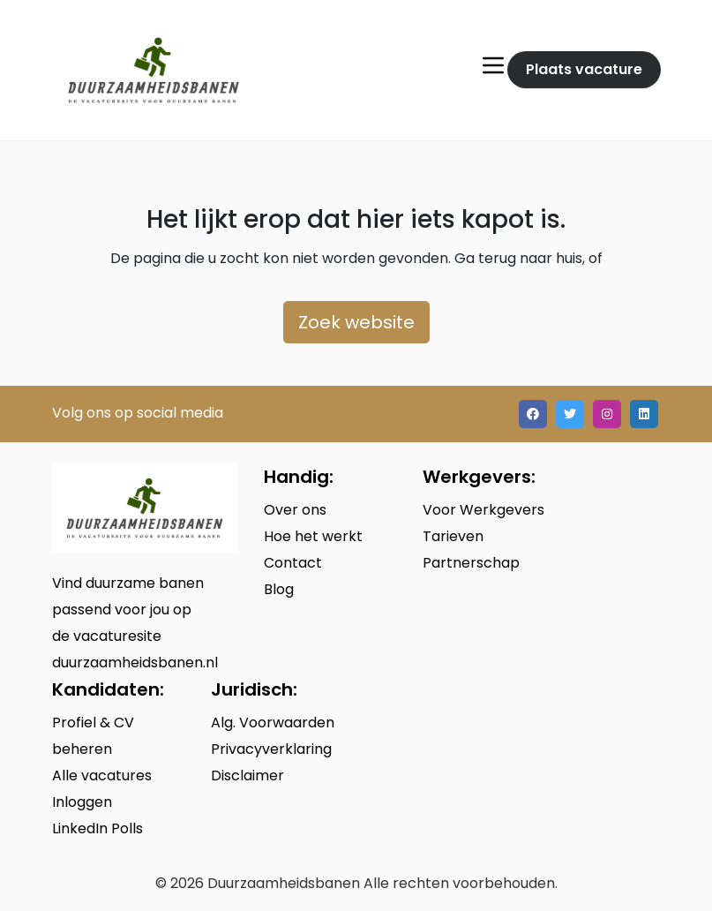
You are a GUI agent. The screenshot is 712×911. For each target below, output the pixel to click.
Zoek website (356, 322)
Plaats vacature (584, 69)
